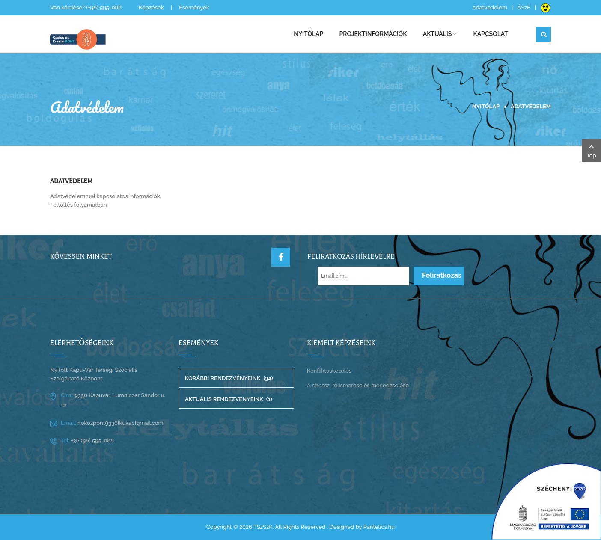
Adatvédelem (489, 7)
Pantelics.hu (379, 527)
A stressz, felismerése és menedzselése (358, 385)
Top (591, 150)
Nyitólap (486, 106)
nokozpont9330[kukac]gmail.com (120, 423)
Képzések (151, 7)
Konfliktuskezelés (329, 371)
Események (194, 7)
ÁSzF (523, 7)
